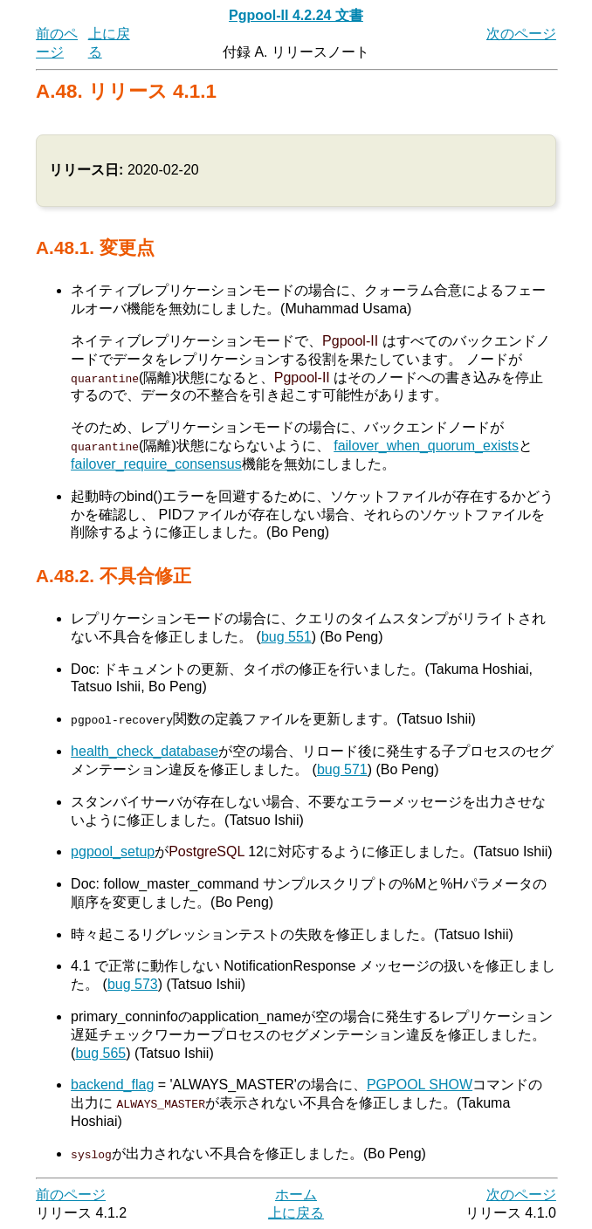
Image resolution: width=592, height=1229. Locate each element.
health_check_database (144, 751)
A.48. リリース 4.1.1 (126, 91)
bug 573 (132, 984)
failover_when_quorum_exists (426, 445)
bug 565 (100, 1052)
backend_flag (112, 1084)
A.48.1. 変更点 (95, 247)
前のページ (71, 1193)
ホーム (296, 1193)
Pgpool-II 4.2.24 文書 (296, 15)
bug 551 (286, 636)
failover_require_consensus (156, 464)
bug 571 (342, 769)
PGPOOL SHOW (419, 1084)
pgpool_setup (113, 851)
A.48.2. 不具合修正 (113, 576)
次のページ (521, 33)
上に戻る (296, 1212)
